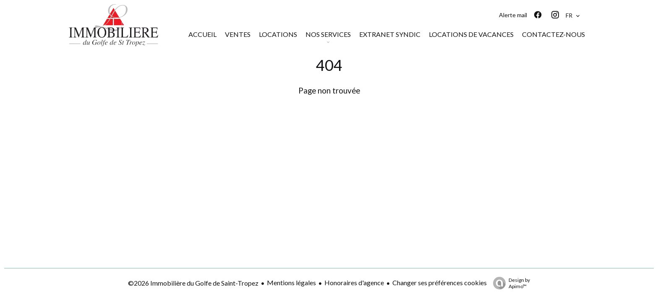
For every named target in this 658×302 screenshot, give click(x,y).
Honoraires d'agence (354, 282)
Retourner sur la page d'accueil (329, 111)
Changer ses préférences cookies (439, 282)
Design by (509, 283)
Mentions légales (291, 282)
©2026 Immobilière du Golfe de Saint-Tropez (193, 283)
